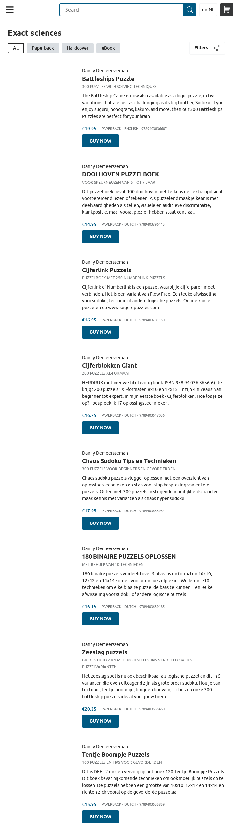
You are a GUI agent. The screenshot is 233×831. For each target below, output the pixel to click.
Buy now (100, 141)
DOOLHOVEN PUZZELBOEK (120, 174)
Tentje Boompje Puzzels (116, 754)
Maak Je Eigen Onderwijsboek (39, 10)
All (16, 48)
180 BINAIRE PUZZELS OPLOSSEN (129, 556)
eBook (108, 48)
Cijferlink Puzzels (106, 269)
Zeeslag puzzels (104, 652)
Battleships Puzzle (108, 78)
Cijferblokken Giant (109, 365)
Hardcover (78, 48)
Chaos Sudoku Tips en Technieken (129, 460)
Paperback (43, 48)
